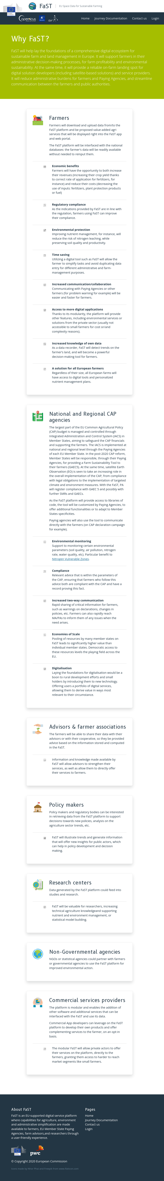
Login (155, 18)
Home (85, 18)
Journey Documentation (111, 18)
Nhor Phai (33, 1168)
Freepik (48, 1168)
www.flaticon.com (69, 1168)
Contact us (139, 18)
